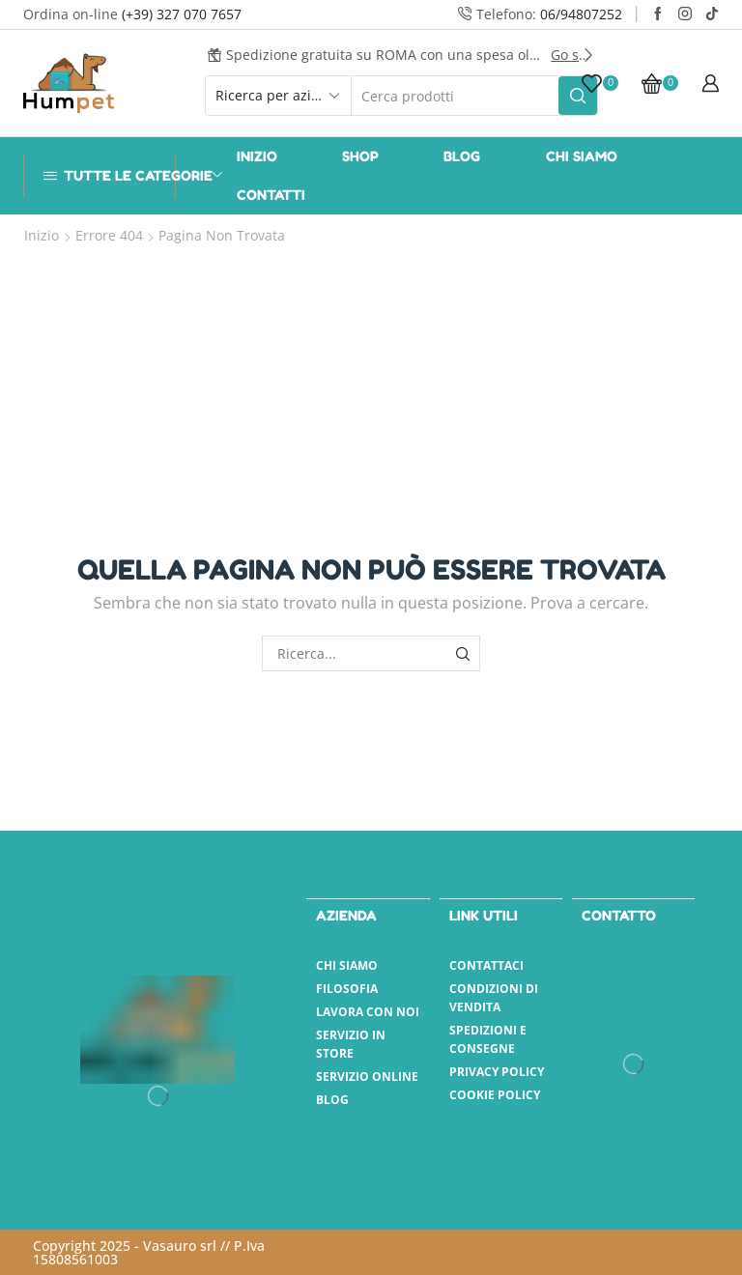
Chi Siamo (581, 156)
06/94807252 (581, 14)
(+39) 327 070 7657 (182, 14)
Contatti (271, 194)
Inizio (257, 156)
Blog (461, 156)
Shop (360, 156)
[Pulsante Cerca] (577, 95)
